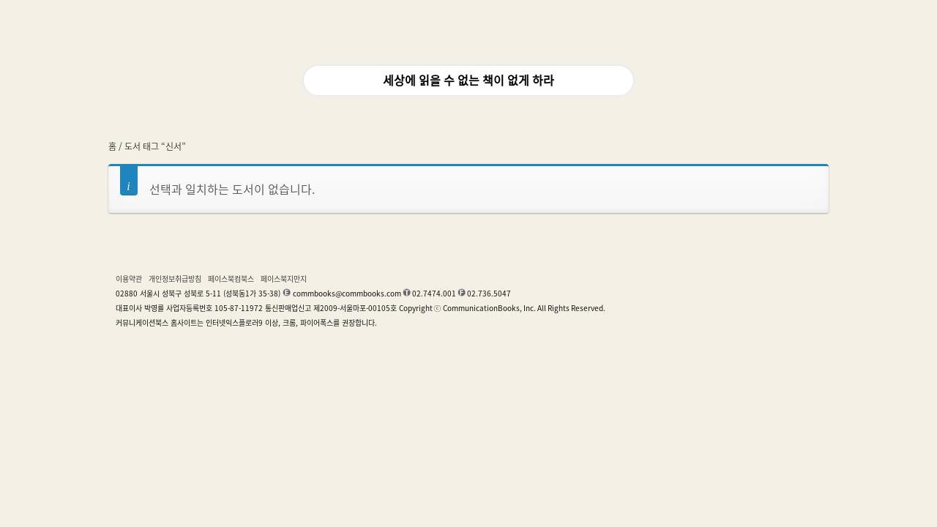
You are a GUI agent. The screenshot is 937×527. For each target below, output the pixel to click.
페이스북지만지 (284, 279)
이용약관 (129, 279)
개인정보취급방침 (175, 279)
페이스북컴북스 (231, 279)
